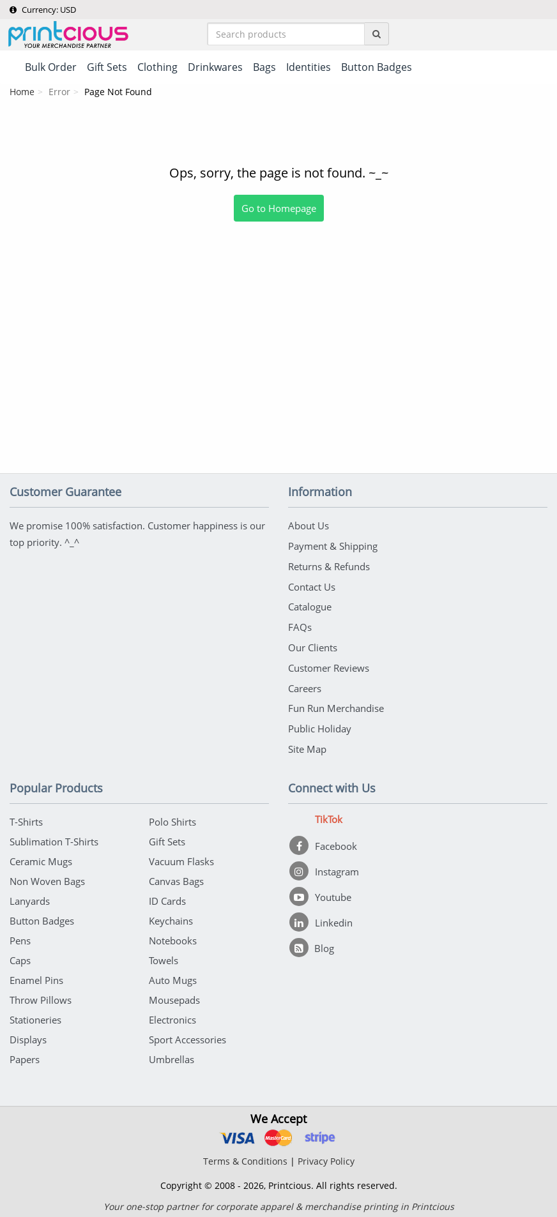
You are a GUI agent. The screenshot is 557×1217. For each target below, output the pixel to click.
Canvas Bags (176, 876)
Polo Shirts (172, 817)
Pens (20, 936)
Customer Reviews (328, 665)
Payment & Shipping (333, 546)
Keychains (171, 916)
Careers (304, 685)
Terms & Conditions (245, 1157)
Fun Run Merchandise (336, 705)
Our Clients (312, 645)
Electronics (172, 1015)
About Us (308, 526)
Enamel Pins (36, 975)
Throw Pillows (41, 995)
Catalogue (310, 606)
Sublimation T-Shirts (54, 837)
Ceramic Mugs (41, 856)
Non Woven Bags (47, 876)
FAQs (300, 625)
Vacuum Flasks (181, 856)
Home (22, 93)
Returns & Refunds (329, 566)
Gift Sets (167, 837)
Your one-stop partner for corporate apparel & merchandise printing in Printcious (278, 1202)
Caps (20, 955)
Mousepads (174, 995)
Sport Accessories (187, 1035)
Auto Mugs (173, 975)
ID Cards (167, 896)
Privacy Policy (326, 1157)
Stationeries (35, 1015)
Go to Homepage (278, 209)
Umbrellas (171, 1054)
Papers (25, 1054)
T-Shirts (26, 817)
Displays (28, 1035)
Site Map (307, 744)
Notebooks (173, 936)
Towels (163, 955)
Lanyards (30, 896)
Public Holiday (319, 724)
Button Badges (42, 916)
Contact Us (311, 586)
